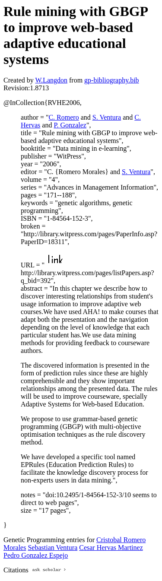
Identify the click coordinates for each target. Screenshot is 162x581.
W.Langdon (51, 80)
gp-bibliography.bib (111, 80)
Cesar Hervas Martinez (111, 547)
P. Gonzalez (70, 125)
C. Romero (63, 117)
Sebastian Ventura (52, 547)
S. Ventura (106, 117)
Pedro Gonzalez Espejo (35, 555)
